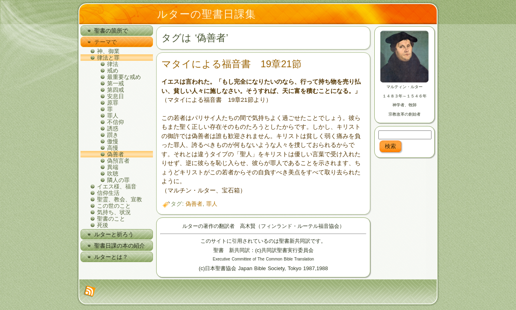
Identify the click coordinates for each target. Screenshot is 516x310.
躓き (112, 135)
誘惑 (112, 128)
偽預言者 (118, 160)
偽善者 (115, 154)
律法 (112, 64)
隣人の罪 (118, 180)
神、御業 (108, 51)
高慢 (112, 148)
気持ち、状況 (114, 212)
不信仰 (115, 122)
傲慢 (112, 141)
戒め (112, 70)
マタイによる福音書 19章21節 (231, 63)
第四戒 (115, 90)
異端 (112, 167)
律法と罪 (108, 57)
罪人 (112, 115)
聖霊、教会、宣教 (119, 199)
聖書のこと (111, 218)
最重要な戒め (124, 77)
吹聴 (112, 173)
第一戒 (115, 83)
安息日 (115, 96)
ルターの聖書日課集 (206, 14)
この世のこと (114, 206)
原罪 (112, 102)
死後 (102, 225)
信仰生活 (108, 193)
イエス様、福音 (116, 186)
